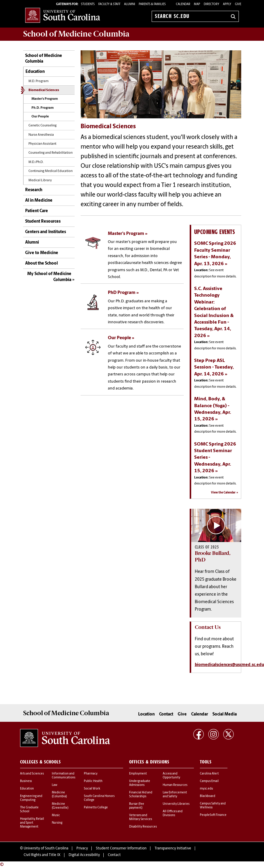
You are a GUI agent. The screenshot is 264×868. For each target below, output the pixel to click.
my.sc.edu (206, 788)
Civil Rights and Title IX (42, 855)
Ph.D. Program (42, 108)
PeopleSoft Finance (213, 815)
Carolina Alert (209, 773)
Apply (227, 4)
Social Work (92, 788)
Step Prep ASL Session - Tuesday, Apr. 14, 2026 (214, 367)
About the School (41, 263)
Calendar (183, 4)
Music (56, 815)
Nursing (57, 823)
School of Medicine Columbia (76, 33)
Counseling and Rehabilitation (50, 153)
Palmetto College (96, 807)
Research (33, 190)
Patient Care (36, 211)
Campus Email (209, 781)
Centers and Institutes (45, 232)
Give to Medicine (41, 253)
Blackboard (207, 796)
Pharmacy (90, 773)
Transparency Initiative (173, 848)
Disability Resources (143, 826)
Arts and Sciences (32, 773)
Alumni (32, 242)
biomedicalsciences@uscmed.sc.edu (229, 665)
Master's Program (44, 99)
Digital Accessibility (84, 855)
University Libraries (176, 804)
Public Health (93, 781)
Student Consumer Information (121, 848)
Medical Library (40, 180)
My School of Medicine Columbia (49, 277)
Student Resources (43, 221)
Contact (166, 714)
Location (146, 714)
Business (26, 781)
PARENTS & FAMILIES (152, 4)
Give (238, 4)
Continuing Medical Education (50, 171)
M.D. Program (38, 81)
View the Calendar (223, 492)
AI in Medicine (38, 200)
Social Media (224, 714)
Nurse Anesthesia (41, 135)
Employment (138, 773)
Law (54, 785)
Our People (40, 116)
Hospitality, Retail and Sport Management (32, 822)
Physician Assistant (42, 144)
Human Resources (175, 785)
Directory (211, 4)
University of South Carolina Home (62, 15)
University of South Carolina (46, 848)
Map (197, 4)
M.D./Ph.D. (35, 162)
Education (35, 72)
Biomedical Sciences (43, 90)
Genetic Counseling (42, 125)
